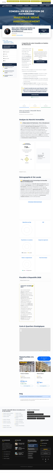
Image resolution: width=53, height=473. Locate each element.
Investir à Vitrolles (6, 419)
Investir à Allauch (6, 425)
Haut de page (30, 466)
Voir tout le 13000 (44, 358)
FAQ (4, 60)
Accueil (4, 40)
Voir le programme (27, 385)
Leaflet (40, 350)
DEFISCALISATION (33, 5)
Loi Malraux (30, 455)
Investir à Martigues (6, 414)
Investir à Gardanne (6, 422)
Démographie (6, 51)
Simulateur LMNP (35, 1)
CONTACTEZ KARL (43, 31)
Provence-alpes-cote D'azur (8, 41)
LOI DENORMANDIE (30, 412)
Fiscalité (5, 54)
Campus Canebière (24, 373)
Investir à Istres (5, 416)
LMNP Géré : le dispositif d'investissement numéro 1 (35, 414)
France (7, 40)
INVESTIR (26, 5)
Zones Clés (5, 56)
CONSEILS (42, 5)
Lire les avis (46, 453)
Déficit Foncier (30, 453)
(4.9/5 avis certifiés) (19, 35)
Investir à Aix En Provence (7, 413)
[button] (21, 329)
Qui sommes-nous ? (6, 451)
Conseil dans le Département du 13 (32, 449)
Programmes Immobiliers (13, 1)
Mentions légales (6, 458)
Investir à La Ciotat (6, 421)
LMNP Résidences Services (32, 451)
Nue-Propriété (30, 457)
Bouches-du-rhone (7, 42)
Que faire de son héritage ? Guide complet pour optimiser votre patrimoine (38, 416)
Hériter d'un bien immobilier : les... (21, 443)
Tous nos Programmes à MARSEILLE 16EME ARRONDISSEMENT (33, 445)
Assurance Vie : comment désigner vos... (21, 453)
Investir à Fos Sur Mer (6, 427)
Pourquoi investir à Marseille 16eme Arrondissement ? (31, 396)
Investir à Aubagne (19, 414)
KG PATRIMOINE (19, 5)
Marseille (12, 42)
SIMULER (47, 5)
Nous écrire (43, 445)
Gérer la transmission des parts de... (21, 448)
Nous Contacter (46, 2)
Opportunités (6, 58)
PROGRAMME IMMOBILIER (31, 418)
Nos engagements (6, 453)
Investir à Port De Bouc (19, 425)
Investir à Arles (18, 413)
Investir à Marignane (19, 419)
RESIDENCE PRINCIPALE (40, 418)
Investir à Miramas (19, 421)
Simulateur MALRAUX (45, 1)
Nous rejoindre (5, 456)
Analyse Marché (6, 49)
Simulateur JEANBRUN (25, 1)
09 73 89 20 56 (43, 443)
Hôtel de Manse (40, 373)
